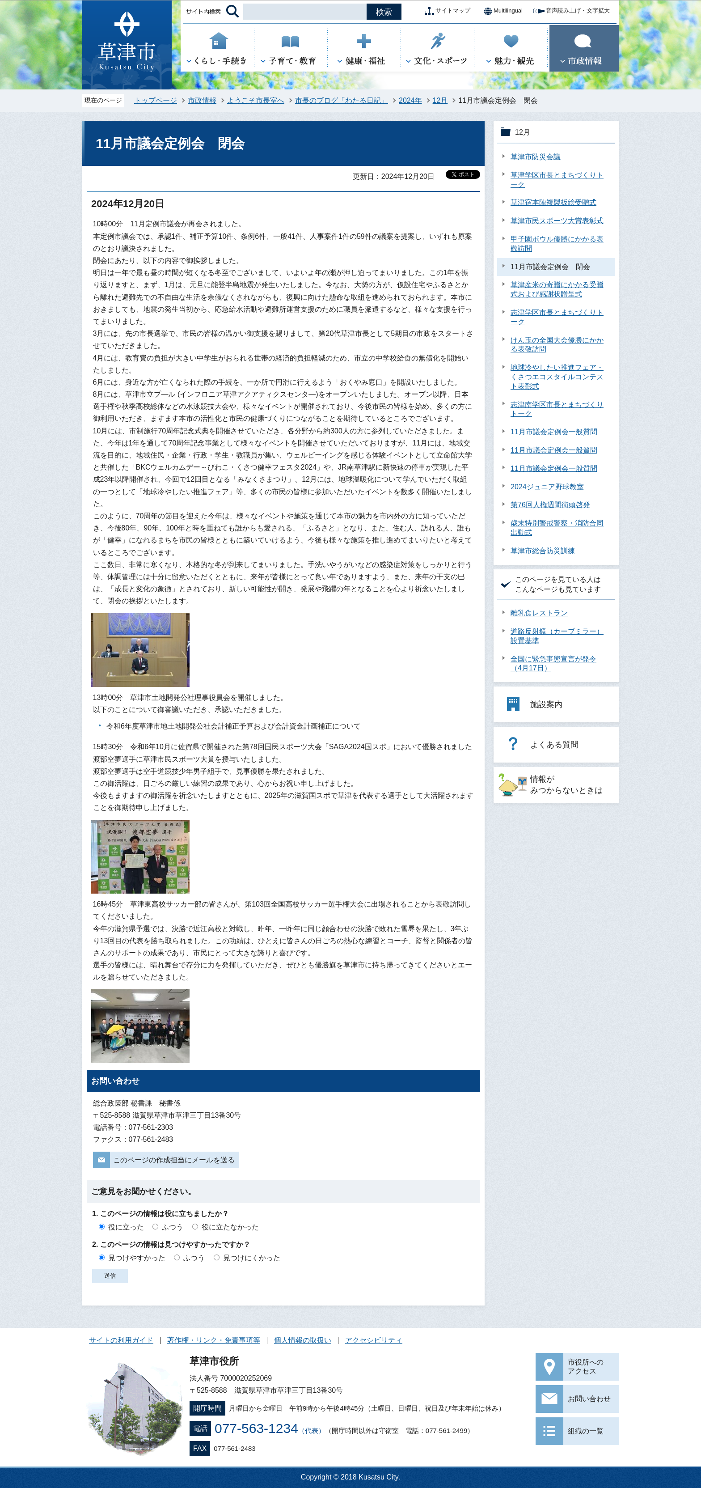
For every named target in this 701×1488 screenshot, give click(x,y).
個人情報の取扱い (302, 1340)
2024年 (410, 100)
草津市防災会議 (536, 157)
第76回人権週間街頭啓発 (550, 505)
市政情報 (202, 100)
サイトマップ (445, 11)
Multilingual (501, 11)
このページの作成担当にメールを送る (174, 1160)
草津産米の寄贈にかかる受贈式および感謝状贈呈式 (557, 289)
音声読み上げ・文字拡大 (571, 11)
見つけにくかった (251, 1258)
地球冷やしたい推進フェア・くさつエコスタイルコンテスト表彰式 (557, 377)
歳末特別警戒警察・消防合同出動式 (557, 527)
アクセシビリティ (373, 1340)
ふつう (172, 1227)
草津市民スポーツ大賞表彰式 (557, 221)
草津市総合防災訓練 (543, 551)
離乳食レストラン (539, 613)
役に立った (126, 1227)
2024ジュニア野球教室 (547, 487)
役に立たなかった (230, 1227)
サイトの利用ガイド (121, 1340)
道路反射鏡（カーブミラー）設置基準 (557, 635)
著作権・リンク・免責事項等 (213, 1340)
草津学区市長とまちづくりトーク (557, 179)
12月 (440, 100)
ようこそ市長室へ (255, 100)
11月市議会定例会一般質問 (554, 432)
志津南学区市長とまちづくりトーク (557, 409)
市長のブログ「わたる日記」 (341, 100)
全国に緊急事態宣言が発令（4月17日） (553, 663)
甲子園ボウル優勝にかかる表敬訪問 (557, 243)
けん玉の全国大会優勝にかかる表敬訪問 (557, 344)
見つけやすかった (136, 1258)
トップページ (155, 100)
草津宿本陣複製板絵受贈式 (553, 202)
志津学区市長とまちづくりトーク (557, 317)
